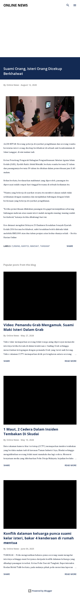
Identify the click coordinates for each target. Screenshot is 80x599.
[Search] (68, 5)
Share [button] (70, 246)
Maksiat (34, 246)
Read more (71, 361)
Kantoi (25, 246)
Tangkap (45, 246)
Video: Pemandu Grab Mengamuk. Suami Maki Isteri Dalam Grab (38, 327)
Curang (16, 246)
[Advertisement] (40, 35)
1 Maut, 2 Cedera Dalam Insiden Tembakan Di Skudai (30, 431)
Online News (15, 5)
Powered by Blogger (40, 590)
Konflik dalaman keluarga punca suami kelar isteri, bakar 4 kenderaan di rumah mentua (38, 538)
